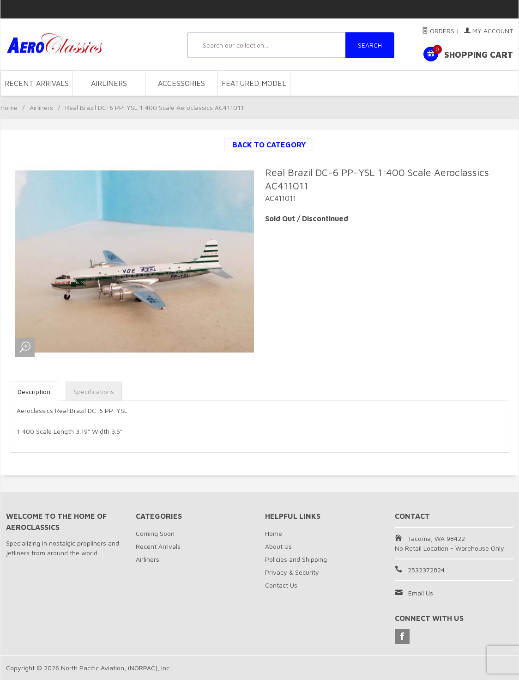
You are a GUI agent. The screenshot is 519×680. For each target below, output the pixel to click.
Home (9, 107)
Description (34, 391)
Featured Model (254, 83)
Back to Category (269, 144)
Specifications (93, 391)
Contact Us (281, 585)
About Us (278, 546)
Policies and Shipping (296, 559)
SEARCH (370, 45)
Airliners (109, 83)
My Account (488, 31)
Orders (438, 31)
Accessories (181, 83)
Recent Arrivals (37, 83)
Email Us (420, 593)
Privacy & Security (292, 572)
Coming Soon (155, 533)
